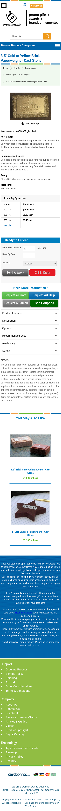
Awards (17, 68)
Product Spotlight (17, 730)
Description (9, 320)
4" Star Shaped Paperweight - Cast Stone (30, 533)
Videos (10, 726)
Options (6, 328)
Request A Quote (23, 612)
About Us (11, 704)
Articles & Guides (16, 721)
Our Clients (13, 713)
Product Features (12, 313)
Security (11, 761)
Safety (6, 350)
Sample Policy (14, 674)
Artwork (11, 682)
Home (5, 68)
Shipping (11, 678)
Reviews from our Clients (21, 717)
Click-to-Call (36, 5)
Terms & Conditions (18, 690)
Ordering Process (16, 669)
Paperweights (30, 68)
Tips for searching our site (22, 748)
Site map (11, 752)
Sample (7, 225)
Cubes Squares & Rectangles (18, 74)
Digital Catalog (15, 734)
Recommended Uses (14, 335)
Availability (8, 343)
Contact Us (13, 709)
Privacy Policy (14, 756)
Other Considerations (19, 686)
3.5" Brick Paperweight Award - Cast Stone (30, 471)
